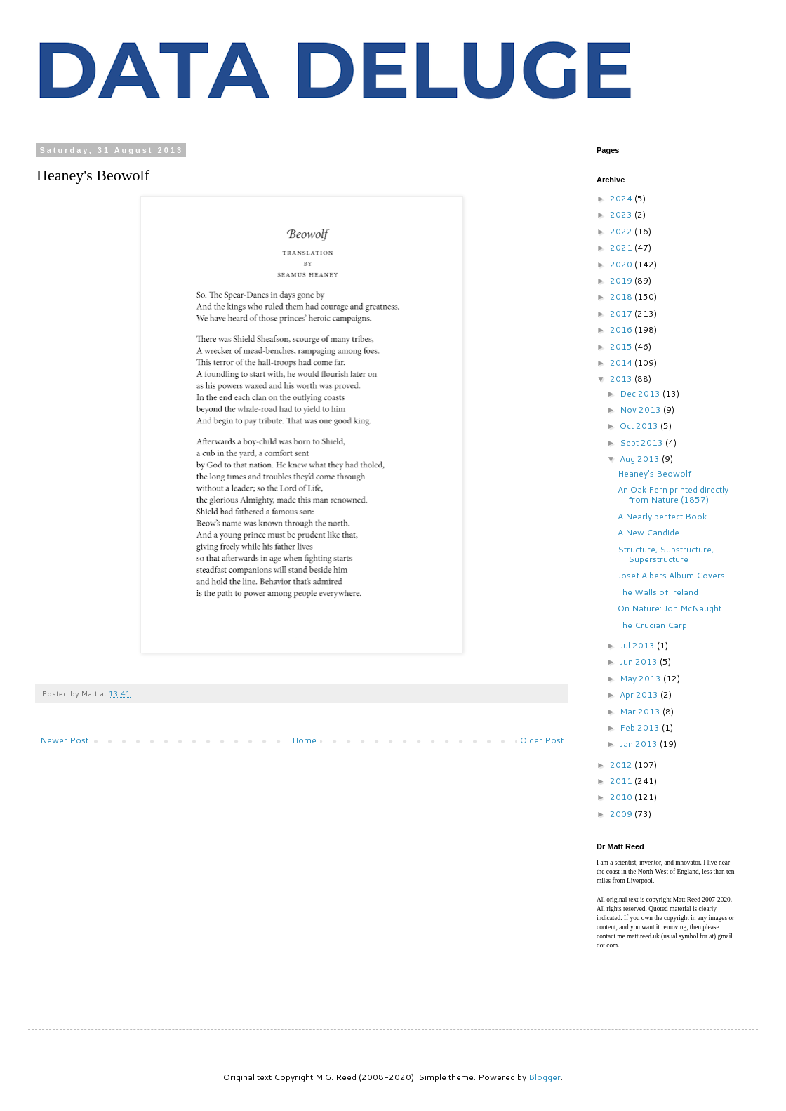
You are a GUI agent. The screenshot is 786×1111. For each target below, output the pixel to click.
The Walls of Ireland (658, 592)
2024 (622, 198)
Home (304, 740)
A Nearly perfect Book (662, 516)
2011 (622, 781)
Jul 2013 (638, 645)
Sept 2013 (642, 442)
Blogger (544, 1077)
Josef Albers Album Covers (671, 575)
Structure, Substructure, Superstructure (666, 554)
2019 (622, 280)
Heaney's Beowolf (654, 473)
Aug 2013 (641, 459)
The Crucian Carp (652, 625)
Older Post (542, 740)
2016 (622, 329)
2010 (622, 797)
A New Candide (648, 532)
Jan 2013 (640, 744)
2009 (622, 814)
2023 (622, 214)
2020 (622, 264)
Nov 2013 (641, 409)
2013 (622, 379)
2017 (622, 313)
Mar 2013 (641, 711)
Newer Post (64, 740)
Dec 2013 (641, 393)
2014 (622, 362)
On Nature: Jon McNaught (669, 608)
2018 (622, 296)
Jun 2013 (640, 661)
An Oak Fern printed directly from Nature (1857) (673, 494)
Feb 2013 (641, 727)
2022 (622, 231)
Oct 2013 (640, 426)
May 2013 (641, 678)
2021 (622, 247)
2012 (622, 765)
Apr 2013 (640, 694)
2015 (622, 346)
